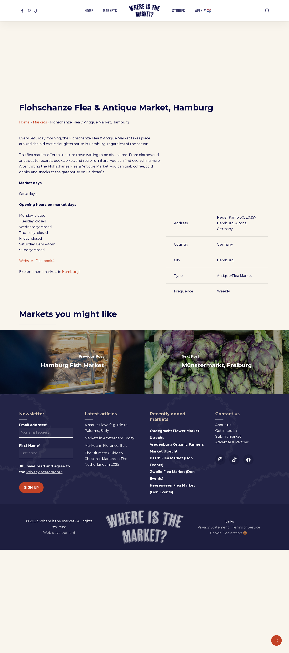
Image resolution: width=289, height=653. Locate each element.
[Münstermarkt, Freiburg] (216, 465)
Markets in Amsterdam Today (109, 542)
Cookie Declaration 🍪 (228, 636)
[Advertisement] (144, 70)
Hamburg (70, 399)
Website (26, 389)
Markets (40, 122)
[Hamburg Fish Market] (72, 465)
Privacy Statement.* (44, 575)
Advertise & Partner (232, 546)
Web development (59, 636)
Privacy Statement (213, 631)
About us (223, 528)
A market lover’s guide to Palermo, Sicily (106, 531)
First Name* (29, 549)
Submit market (228, 540)
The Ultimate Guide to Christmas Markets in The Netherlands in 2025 (106, 562)
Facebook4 (44, 389)
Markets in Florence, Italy (106, 549)
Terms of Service (246, 631)
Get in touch (226, 534)
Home (24, 122)
